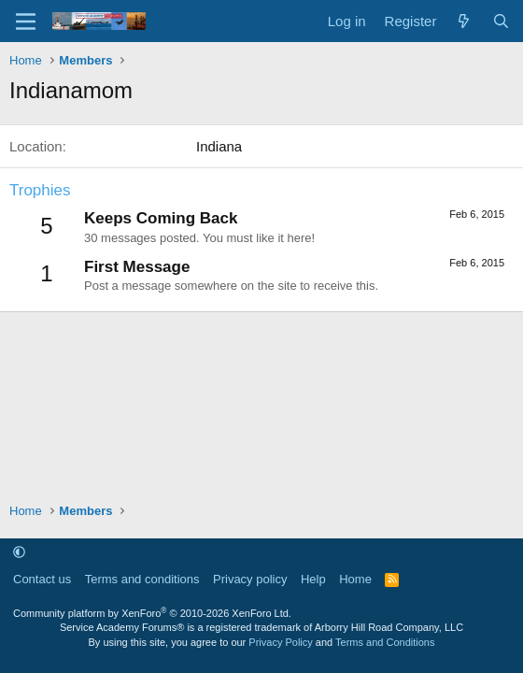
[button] (19, 552)
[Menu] (26, 21)
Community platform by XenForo (152, 613)
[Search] (501, 21)
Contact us (42, 579)
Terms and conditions (142, 579)
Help (313, 579)
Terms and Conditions (384, 642)
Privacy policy (250, 579)
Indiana (219, 146)
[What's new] (463, 21)
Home (355, 579)
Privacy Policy (280, 642)
